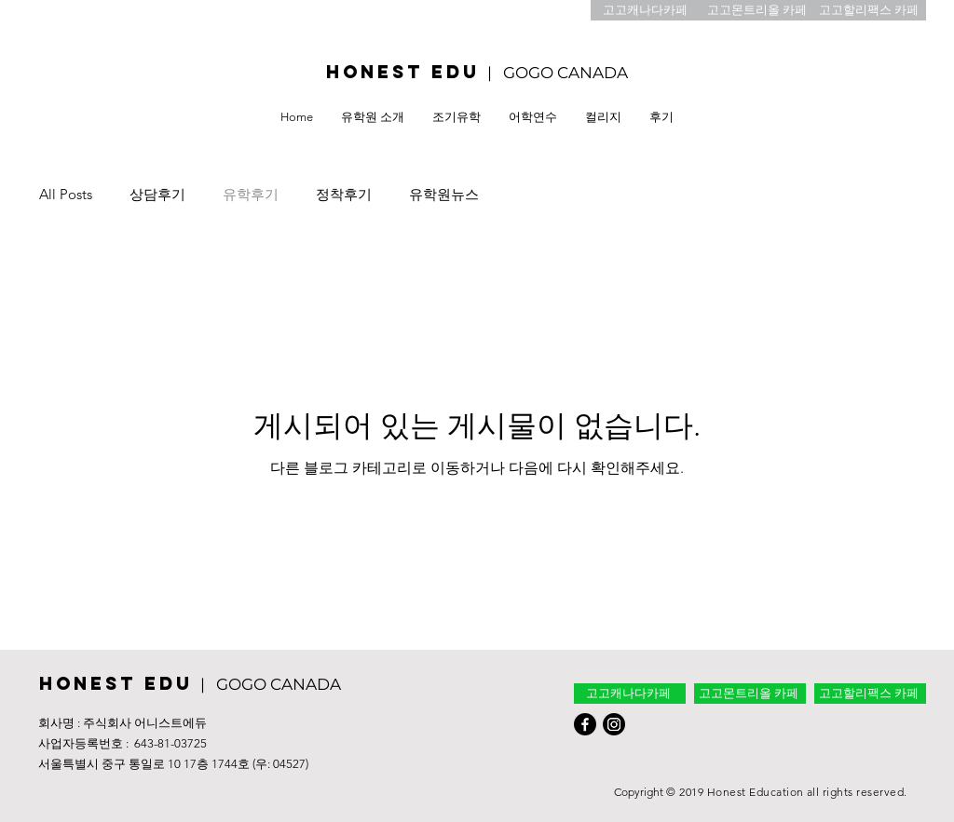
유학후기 (251, 194)
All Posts (65, 194)
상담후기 (157, 194)
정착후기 (344, 194)
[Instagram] (614, 724)
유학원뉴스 (444, 194)
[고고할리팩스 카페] (870, 10)
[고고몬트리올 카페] (758, 10)
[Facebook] (585, 724)
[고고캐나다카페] (646, 10)
